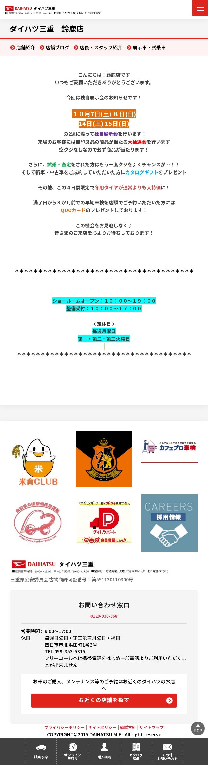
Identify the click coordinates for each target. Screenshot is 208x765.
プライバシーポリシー (64, 727)
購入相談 (104, 756)
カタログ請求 (136, 756)
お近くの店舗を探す (103, 700)
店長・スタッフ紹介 (101, 47)
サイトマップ (151, 727)
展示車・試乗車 (149, 47)
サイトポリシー (102, 727)
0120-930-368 (104, 616)
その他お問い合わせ (167, 756)
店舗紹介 (25, 47)
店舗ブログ (57, 47)
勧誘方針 (128, 727)
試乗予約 (41, 756)
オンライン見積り (72, 756)
